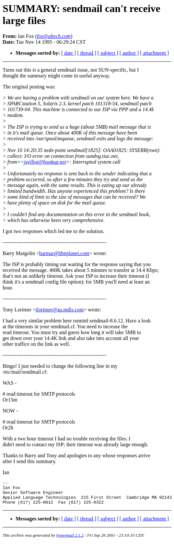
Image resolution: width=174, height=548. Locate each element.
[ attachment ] (154, 53)
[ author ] (129, 53)
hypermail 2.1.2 (70, 540)
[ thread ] (86, 53)
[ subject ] (108, 53)
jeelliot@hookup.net (45, 162)
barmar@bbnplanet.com (64, 253)
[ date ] (68, 53)
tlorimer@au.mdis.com (60, 309)
